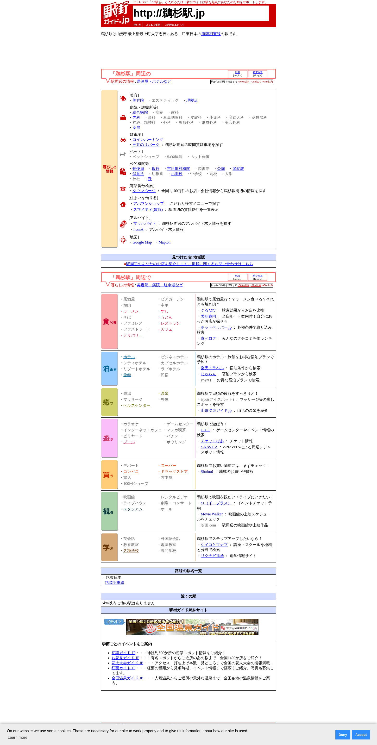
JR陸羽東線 (211, 34)
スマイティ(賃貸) (148, 209)
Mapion (165, 242)
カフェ (166, 329)
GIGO (205, 430)
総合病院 (140, 112)
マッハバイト (144, 223)
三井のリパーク (145, 145)
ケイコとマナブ (214, 545)
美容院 (138, 100)
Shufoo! (207, 472)
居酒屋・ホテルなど (154, 81)
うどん (166, 317)
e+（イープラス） (216, 503)
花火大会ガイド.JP (127, 663)
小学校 (176, 174)
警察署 (238, 169)
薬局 (136, 127)
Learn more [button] (17, 737)
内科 (136, 117)
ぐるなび (208, 310)
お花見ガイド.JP (125, 658)
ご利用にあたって (174, 25)
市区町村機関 (178, 169)
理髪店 (192, 100)
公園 (221, 169)
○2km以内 (256, 81)
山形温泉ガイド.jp (216, 410)
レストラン (170, 323)
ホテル (129, 357)
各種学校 (131, 551)
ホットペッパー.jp (216, 327)
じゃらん (208, 374)
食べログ (208, 338)
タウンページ (144, 191)
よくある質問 (153, 25)
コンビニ (131, 472)
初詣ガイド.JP (123, 653)
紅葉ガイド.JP (123, 668)
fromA (138, 229)
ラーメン (131, 311)
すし (165, 311)
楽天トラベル (212, 368)
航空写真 (258, 72)
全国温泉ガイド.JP (127, 678)
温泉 (165, 393)
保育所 (138, 174)
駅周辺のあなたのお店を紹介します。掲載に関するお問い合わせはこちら (189, 264)
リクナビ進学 (212, 556)
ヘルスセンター (136, 405)
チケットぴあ (212, 441)
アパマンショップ (148, 203)
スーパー (168, 465)
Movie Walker (212, 514)
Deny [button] (343, 735)
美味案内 (208, 316)
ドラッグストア (174, 472)
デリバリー (133, 335)
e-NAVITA (209, 447)
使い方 (137, 25)
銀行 (155, 169)
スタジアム (133, 509)
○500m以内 (244, 81)
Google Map (142, 242)
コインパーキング (147, 140)
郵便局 (138, 169)
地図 (237, 72)
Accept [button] (361, 735)
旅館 (127, 375)
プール (129, 442)
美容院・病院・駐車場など (160, 285)
